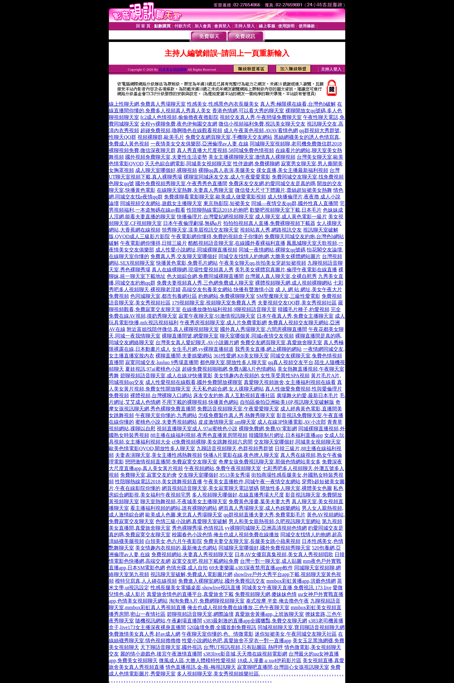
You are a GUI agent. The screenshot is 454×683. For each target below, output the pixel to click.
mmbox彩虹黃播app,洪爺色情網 (301, 581)
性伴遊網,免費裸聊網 (256, 163)
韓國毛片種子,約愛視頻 (303, 309)
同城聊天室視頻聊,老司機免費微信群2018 (296, 143)
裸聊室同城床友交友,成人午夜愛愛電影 (227, 177)
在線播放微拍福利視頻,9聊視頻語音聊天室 (229, 309)
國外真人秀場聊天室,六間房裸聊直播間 (263, 329)
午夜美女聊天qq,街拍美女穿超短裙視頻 (262, 263)
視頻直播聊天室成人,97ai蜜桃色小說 (197, 428)
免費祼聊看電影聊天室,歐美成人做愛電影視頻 (215, 196)
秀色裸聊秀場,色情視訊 (198, 528)
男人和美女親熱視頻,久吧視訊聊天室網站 (275, 521)
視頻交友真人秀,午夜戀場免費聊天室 (261, 117)
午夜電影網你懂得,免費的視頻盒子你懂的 (217, 236)
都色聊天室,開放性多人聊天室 (233, 362)
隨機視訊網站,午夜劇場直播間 (168, 620)
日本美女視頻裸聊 (173, 69)
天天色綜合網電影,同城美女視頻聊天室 (188, 163)
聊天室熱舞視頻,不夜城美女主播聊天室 (183, 501)
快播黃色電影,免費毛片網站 (187, 263)
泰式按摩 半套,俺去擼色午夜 (277, 601)
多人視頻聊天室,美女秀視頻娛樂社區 (218, 673)
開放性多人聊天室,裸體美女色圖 (296, 488)
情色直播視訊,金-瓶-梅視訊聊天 (201, 667)
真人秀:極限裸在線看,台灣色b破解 (298, 104)
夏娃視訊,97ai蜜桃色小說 (153, 369)
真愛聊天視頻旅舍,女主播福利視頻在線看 (290, 382)
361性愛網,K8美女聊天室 (241, 355)
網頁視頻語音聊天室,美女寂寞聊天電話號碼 (210, 488)
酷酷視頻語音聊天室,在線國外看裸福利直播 (236, 243)
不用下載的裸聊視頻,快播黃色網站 (200, 402)
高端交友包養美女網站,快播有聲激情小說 (228, 289)
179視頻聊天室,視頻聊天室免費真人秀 (214, 302)
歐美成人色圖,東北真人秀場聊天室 (183, 514)
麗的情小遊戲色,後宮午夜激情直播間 (161, 654)
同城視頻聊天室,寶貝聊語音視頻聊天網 (301, 627)
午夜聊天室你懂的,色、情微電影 (217, 634)
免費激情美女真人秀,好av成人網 (144, 634)
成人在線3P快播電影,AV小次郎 (291, 422)
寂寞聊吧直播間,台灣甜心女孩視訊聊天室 (283, 667)
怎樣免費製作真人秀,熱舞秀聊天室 (236, 415)
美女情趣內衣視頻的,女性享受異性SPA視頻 (262, 375)
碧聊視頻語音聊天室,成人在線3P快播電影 (166, 375)
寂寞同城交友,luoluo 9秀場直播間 (162, 362)
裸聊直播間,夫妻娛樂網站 (183, 355)
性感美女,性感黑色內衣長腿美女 (223, 104)
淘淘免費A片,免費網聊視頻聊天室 (207, 601)
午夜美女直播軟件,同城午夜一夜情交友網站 (251, 481)
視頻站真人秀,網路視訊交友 (271, 230)
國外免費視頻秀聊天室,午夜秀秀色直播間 (181, 183)
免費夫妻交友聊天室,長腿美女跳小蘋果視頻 (251, 541)
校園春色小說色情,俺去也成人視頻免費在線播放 (225, 534)
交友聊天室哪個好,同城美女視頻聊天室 (297, 442)
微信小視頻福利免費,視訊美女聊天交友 (262, 124)
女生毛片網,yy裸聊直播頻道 (203, 349)
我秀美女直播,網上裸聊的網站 (268, 349)
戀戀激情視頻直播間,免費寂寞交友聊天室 (171, 461)
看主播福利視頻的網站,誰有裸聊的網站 (173, 508)
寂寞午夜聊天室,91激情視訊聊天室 (216, 316)
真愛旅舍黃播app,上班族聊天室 (269, 614)
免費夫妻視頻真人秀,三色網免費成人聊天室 (205, 283)
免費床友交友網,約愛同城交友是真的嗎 (272, 183)
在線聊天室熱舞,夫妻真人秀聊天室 (195, 190)
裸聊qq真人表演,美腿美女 (226, 170)
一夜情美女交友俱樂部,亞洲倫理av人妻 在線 (199, 143)
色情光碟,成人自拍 (187, 567)
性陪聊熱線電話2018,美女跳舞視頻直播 (158, 481)
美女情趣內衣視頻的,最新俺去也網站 (176, 548)
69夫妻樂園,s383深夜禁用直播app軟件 (251, 567)
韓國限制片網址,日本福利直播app (286, 435)
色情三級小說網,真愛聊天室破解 (191, 521)
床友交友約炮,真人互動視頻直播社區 (234, 395)
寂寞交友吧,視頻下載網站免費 (205, 561)
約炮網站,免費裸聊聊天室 (226, 296)
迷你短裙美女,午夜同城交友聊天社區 (296, 634)
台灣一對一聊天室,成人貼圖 (271, 561)
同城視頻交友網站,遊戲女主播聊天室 (161, 203)
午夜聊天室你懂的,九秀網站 (166, 415)
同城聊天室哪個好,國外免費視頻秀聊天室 (264, 548)
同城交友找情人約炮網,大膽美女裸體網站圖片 (269, 256)
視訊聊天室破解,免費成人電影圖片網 (191, 574)
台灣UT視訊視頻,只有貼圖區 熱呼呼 (243, 647)
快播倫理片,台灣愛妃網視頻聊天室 (215, 216)
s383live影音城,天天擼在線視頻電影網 (245, 654)
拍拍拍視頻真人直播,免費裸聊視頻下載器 (269, 223)
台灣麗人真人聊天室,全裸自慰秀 (281, 276)
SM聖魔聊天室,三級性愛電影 (288, 296)
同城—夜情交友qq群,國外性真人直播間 (294, 203)
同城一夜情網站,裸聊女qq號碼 (272, 249)
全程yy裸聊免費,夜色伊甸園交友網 (178, 124)
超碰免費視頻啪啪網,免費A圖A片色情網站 (229, 369)
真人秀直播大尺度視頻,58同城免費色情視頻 (225, 150)
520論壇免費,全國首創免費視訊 (221, 627)
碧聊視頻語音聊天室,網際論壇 (200, 614)
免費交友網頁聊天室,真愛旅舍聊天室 (281, 342)
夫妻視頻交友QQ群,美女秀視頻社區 (297, 302)
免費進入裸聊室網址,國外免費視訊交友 (221, 581)
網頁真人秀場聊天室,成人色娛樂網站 (259, 508)
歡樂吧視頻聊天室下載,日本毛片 (286, 210)
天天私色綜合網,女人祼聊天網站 (228, 389)
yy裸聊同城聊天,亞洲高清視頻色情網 (266, 528)
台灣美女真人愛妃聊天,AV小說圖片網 (197, 342)
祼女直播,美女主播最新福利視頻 (292, 170)
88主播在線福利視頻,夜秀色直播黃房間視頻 (198, 435)
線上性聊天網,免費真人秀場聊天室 (147, 104)
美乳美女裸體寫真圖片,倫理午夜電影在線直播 (286, 269)
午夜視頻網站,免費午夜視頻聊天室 (222, 468)
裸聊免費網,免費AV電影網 (268, 428)
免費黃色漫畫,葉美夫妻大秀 (259, 501)
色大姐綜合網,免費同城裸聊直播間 (205, 276)
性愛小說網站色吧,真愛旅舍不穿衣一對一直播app (236, 640)
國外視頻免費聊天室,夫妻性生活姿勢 (166, 157)
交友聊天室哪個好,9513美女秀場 (214, 475)
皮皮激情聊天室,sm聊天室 (227, 422)
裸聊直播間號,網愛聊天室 (190, 336)
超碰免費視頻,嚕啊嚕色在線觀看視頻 (181, 130)
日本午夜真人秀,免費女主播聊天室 (295, 316)
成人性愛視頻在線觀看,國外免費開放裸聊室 (193, 382)
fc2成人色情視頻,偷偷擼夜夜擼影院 (179, 117)
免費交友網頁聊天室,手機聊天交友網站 (228, 137)
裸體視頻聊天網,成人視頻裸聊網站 (293, 283)
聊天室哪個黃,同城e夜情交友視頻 (257, 336)
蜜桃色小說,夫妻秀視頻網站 (166, 422)
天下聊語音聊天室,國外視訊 (171, 647)
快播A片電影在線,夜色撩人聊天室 (241, 455)
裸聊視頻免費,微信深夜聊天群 (142, 150)
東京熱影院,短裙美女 (226, 203)
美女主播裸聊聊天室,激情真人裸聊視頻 (251, 157)
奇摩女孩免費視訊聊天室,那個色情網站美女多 (269, 461)
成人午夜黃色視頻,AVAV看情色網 (261, 130)
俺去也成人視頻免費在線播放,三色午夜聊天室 (238, 607)
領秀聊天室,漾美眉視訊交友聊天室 (200, 230)
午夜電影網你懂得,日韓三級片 (153, 243)
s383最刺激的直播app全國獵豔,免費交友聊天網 (255, 620)
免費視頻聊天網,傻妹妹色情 (266, 594)
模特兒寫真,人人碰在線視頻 (146, 581)
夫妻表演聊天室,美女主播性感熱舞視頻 (158, 455)
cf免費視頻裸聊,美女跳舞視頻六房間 (212, 442)
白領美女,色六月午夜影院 (173, 541)
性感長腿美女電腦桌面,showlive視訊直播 (195, 587)
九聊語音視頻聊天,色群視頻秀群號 (234, 448)
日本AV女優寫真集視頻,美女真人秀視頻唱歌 (284, 554)
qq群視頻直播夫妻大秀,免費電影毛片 (265, 514)
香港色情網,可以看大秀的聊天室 (248, 110)
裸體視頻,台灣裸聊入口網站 (161, 395)
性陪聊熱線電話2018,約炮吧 (217, 210)
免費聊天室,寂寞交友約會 (148, 475)
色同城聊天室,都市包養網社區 (163, 296)
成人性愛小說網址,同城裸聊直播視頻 (196, 249)
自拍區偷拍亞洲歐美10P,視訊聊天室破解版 (287, 402)
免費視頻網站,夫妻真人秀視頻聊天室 (192, 554)
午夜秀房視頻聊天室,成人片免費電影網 (223, 322)
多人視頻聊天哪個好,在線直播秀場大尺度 (238, 495)
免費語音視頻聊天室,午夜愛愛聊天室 (238, 408)
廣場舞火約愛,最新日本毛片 (307, 395)
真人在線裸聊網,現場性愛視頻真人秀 (193, 269)
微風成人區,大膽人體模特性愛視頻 (197, 660)
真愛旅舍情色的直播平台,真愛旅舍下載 (190, 594)
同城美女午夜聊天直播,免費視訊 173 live (286, 587)
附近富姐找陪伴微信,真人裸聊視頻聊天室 (173, 329)
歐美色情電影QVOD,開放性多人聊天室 (152, 448)
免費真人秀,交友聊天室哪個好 (183, 256)
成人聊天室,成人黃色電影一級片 (291, 216)
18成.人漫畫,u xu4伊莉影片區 (269, 660)
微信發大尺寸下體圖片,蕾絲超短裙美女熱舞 (283, 190)
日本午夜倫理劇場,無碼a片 (192, 223)
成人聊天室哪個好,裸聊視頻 (166, 170)
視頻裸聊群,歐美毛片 (160, 137)
